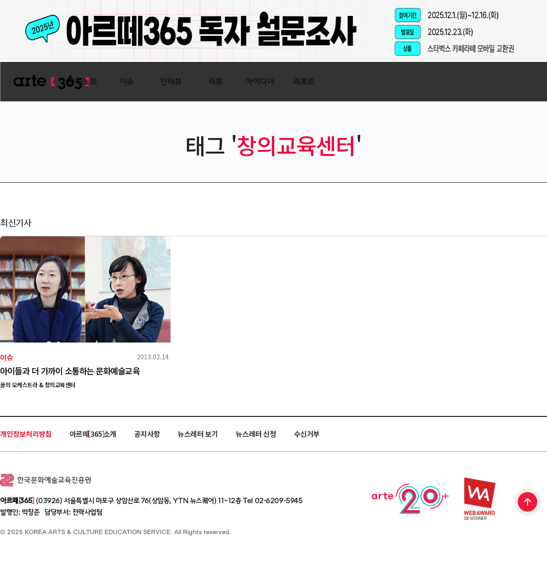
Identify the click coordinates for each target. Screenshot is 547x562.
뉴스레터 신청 (256, 433)
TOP (528, 503)
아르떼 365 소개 (93, 433)
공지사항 (147, 433)
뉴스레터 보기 (198, 433)
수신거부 (307, 433)
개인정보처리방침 (26, 433)
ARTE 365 (51, 82)
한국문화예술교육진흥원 (45, 480)
